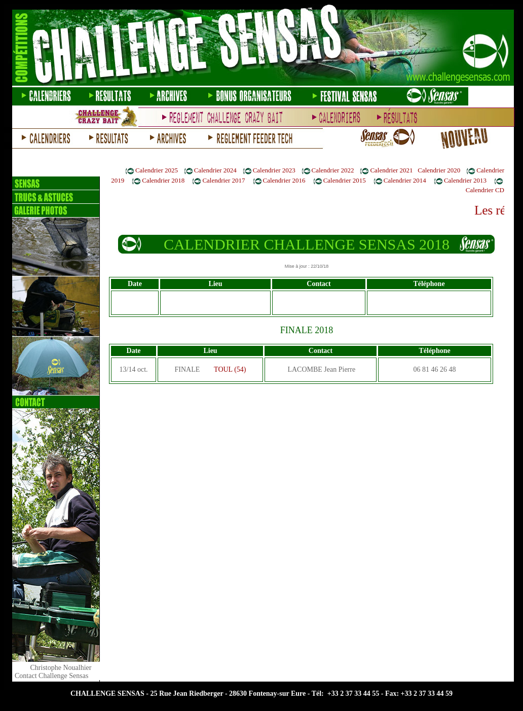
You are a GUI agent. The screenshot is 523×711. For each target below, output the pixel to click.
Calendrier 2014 (405, 180)
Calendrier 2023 (274, 170)
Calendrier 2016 (284, 180)
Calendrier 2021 (391, 170)
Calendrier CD (485, 190)
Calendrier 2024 (215, 170)
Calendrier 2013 (465, 180)
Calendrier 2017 (223, 180)
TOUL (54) (230, 369)
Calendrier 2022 (333, 170)
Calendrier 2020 (439, 170)
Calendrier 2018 (163, 180)
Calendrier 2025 (156, 170)
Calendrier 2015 (344, 180)
